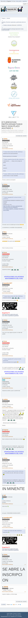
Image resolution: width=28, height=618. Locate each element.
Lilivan (5, 138)
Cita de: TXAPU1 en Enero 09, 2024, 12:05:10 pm (14, 173)
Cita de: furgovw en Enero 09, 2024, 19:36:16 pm (13, 471)
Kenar (5, 252)
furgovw (6, 429)
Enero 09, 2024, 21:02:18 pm (7, 591)
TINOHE (6, 586)
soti (5, 495)
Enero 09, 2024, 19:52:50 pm (7, 503)
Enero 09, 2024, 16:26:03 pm (7, 329)
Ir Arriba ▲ (19, 613)
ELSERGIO (19, 25)
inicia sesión (18, 1)
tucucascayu (7, 378)
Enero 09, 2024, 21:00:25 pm (7, 564)
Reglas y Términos (13, 613)
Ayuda (8, 613)
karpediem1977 (8, 283)
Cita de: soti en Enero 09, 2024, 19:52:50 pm (13, 530)
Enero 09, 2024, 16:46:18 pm (7, 355)
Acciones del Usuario (21, 135)
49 (18, 604)
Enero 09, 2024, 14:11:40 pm (7, 148)
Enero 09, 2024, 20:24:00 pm (7, 527)
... (17, 604)
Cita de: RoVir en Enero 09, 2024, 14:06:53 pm (13, 151)
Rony (5, 232)
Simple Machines (18, 614)
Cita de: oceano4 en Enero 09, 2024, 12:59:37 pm (14, 159)
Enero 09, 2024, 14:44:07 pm (7, 238)
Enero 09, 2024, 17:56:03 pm (7, 407)
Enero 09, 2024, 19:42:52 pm (7, 468)
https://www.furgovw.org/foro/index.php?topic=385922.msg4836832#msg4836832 (10, 549)
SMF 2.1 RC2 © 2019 (11, 614)
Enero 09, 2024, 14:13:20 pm (7, 194)
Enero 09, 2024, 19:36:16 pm (7, 436)
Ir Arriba (3, 604)
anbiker (6, 399)
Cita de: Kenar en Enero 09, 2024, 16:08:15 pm (13, 296)
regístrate (25, 1)
